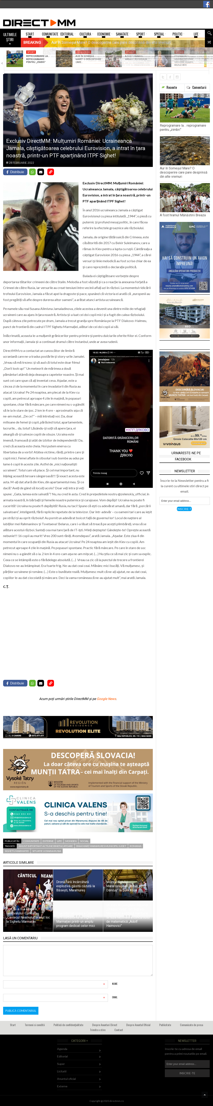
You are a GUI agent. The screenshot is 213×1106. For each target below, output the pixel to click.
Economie (83, 52)
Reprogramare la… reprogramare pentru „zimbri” (37, 59)
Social (84, 841)
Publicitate (165, 1025)
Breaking (32, 42)
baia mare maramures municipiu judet (101, 846)
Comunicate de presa (191, 1025)
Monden (71, 841)
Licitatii (61, 1071)
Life (59, 841)
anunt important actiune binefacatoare (46, 846)
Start (13, 1025)
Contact (118, 1030)
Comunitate (31, 841)
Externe (48, 841)
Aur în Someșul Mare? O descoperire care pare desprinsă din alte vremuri (183, 172)
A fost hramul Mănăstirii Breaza (136, 57)
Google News (106, 699)
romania (135, 846)
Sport (31, 52)
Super (61, 1064)
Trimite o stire (97, 1030)
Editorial (62, 1056)
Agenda (62, 1049)
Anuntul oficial (66, 1078)
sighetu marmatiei (17, 851)
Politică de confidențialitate (68, 1025)
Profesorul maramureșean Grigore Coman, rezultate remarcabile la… (184, 62)
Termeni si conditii (35, 1025)
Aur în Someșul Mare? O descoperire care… (88, 59)
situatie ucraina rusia (46, 851)
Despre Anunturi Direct (104, 1025)
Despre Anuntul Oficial (138, 1025)
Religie (130, 52)
